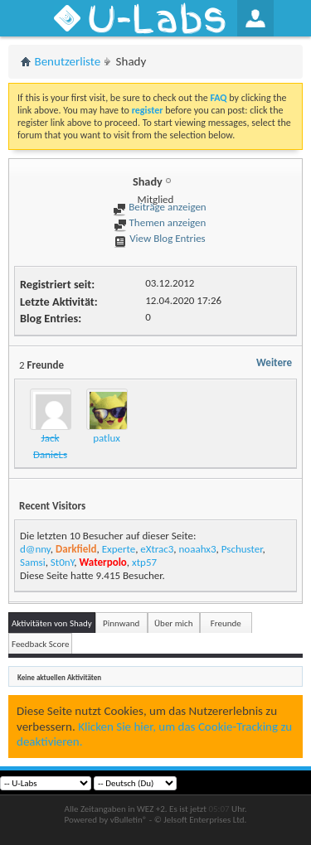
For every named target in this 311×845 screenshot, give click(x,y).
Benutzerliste (68, 61)
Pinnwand (121, 623)
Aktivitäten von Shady (52, 623)
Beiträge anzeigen (159, 206)
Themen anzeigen (160, 222)
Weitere (274, 362)
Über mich (173, 623)
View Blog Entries (159, 238)
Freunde (226, 623)
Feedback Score (40, 644)
